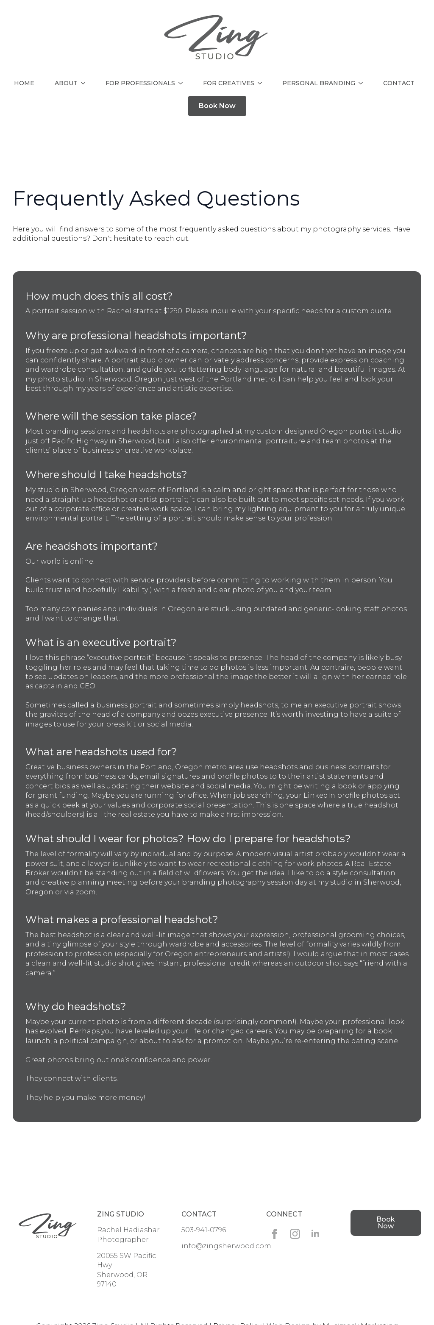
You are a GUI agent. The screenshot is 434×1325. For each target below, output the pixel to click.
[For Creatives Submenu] (261, 83)
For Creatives (228, 83)
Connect (284, 1214)
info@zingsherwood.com (226, 1246)
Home (24, 83)
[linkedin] (315, 1233)
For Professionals (140, 83)
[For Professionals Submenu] (182, 83)
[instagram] (295, 1233)
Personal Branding (318, 83)
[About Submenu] (85, 83)
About (66, 83)
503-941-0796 (203, 1230)
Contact (399, 83)
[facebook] (274, 1233)
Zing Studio (120, 1214)
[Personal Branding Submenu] (362, 83)
